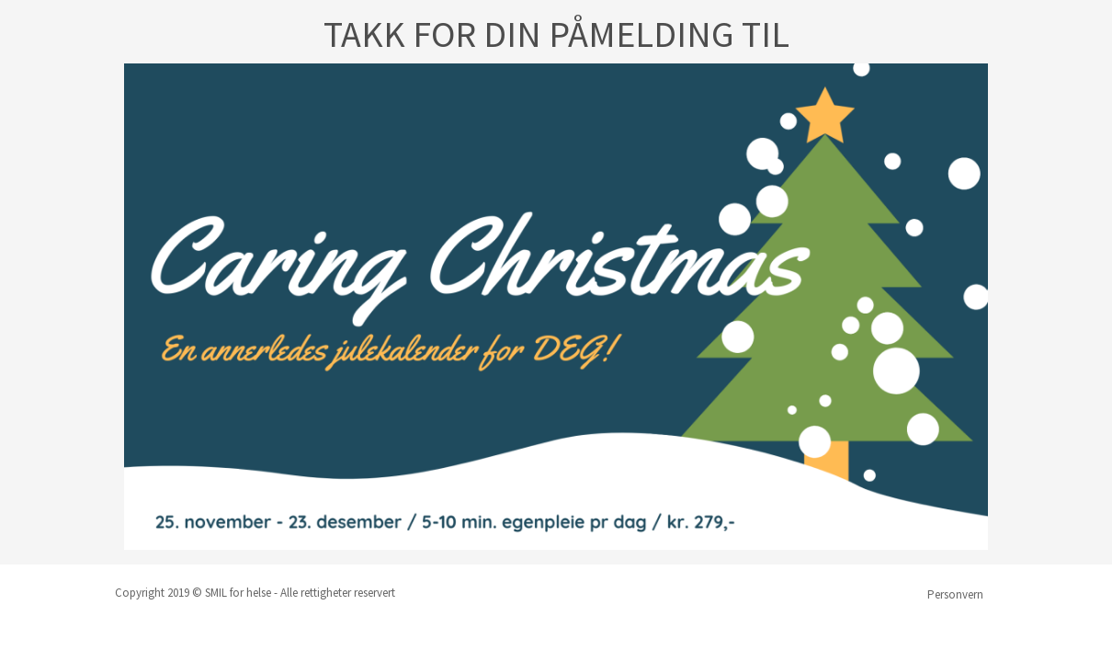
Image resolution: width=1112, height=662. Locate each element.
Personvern (955, 594)
